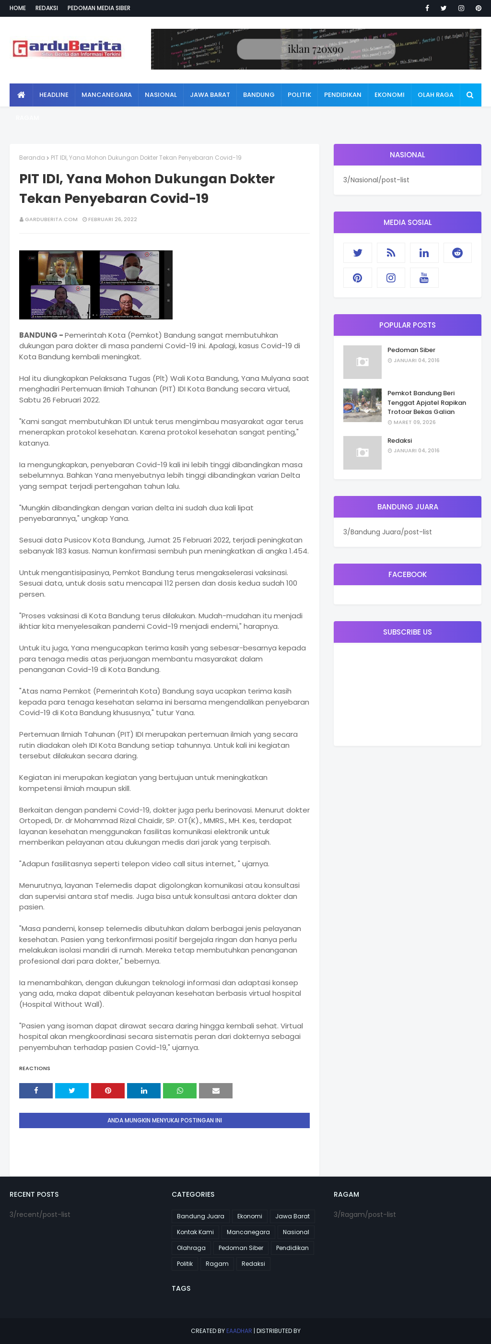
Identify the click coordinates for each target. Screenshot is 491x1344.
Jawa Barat (292, 1216)
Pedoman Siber (411, 349)
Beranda (32, 157)
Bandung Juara (200, 1216)
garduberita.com (51, 219)
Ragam (217, 1264)
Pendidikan (292, 1248)
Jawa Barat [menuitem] (210, 94)
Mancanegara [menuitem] (107, 94)
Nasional (296, 1232)
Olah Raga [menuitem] (436, 94)
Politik (185, 1264)
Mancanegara (248, 1232)
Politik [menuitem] (299, 94)
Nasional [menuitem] (161, 94)
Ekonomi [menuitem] (389, 94)
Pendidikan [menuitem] (343, 94)
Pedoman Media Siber (99, 8)
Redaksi (46, 8)
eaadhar (239, 1331)
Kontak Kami (195, 1232)
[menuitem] (21, 94)
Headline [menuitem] (54, 94)
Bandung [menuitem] (259, 94)
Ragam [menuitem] (27, 117)
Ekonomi (249, 1216)
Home (18, 8)
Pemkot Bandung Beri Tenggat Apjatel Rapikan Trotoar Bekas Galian (426, 402)
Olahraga (191, 1248)
